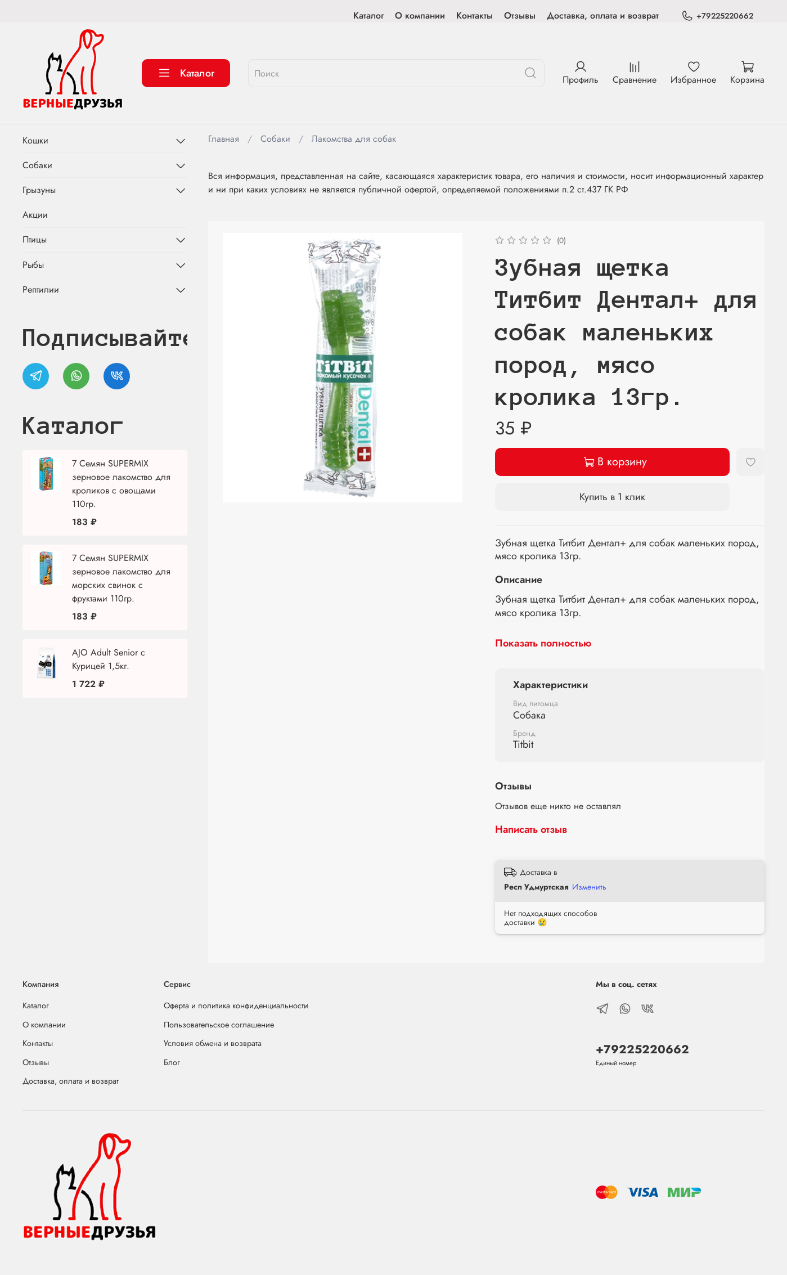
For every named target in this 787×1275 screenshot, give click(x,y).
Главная (223, 138)
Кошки (35, 140)
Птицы (35, 239)
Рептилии (41, 289)
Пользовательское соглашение (219, 1024)
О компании (420, 15)
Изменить (589, 887)
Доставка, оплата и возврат (603, 15)
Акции (35, 214)
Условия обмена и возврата (213, 1043)
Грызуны (39, 189)
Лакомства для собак (354, 138)
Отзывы (520, 15)
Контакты (474, 15)
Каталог (368, 15)
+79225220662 (717, 16)
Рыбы (33, 264)
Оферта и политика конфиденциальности (236, 1005)
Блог (172, 1062)
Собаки (275, 138)
